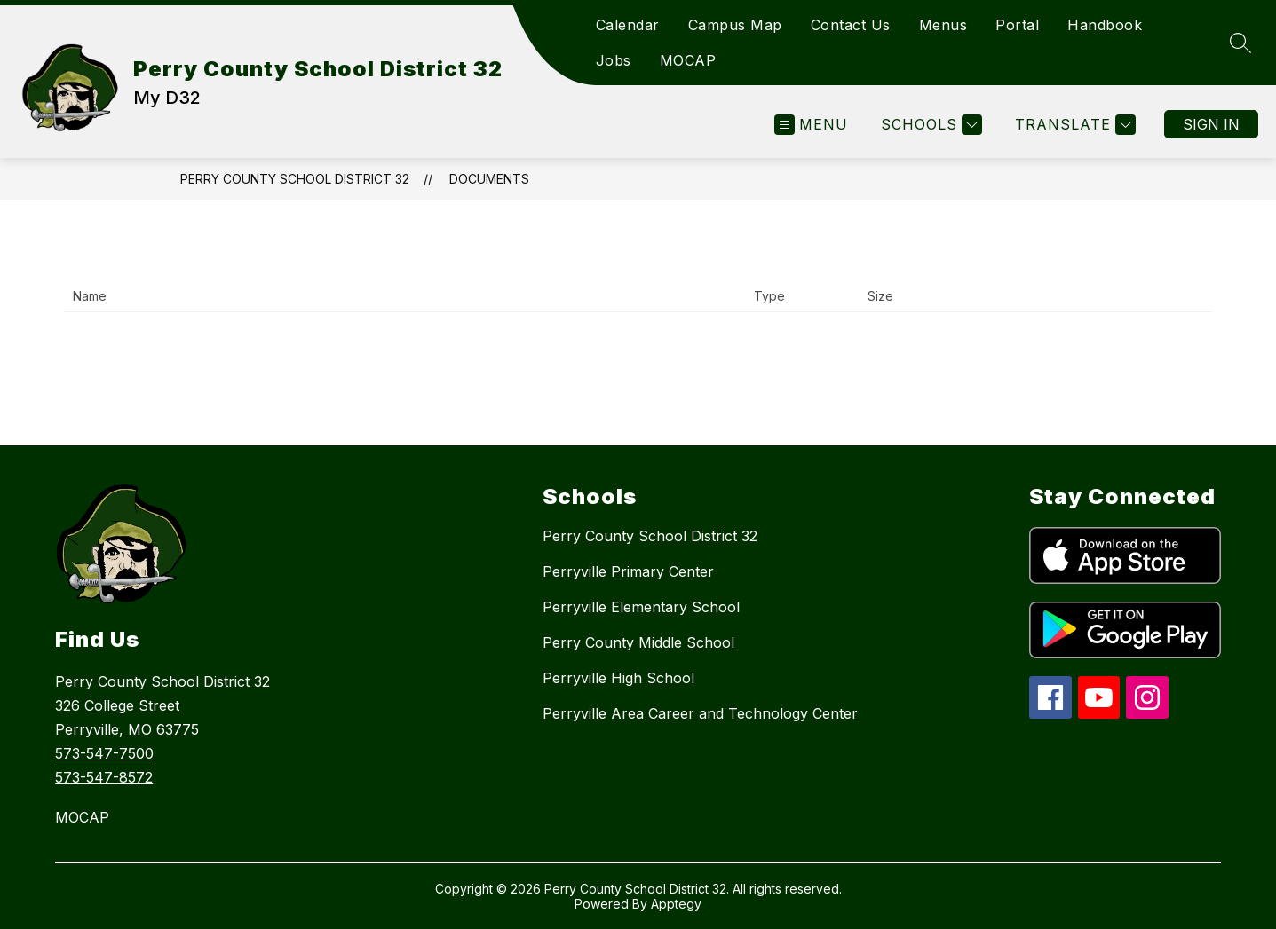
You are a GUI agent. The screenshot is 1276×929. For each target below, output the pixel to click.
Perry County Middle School (638, 642)
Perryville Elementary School (641, 607)
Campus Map (735, 25)
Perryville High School (618, 678)
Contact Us (851, 25)
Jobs (613, 60)
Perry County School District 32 (294, 178)
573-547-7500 (104, 753)
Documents (489, 178)
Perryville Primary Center (628, 571)
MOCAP (688, 60)
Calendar (628, 25)
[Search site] (1240, 42)
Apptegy (676, 903)
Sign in (1211, 124)
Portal (1017, 25)
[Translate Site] (1073, 125)
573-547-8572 (104, 777)
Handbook (1104, 25)
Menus (943, 25)
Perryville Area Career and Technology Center (700, 713)
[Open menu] (811, 125)
